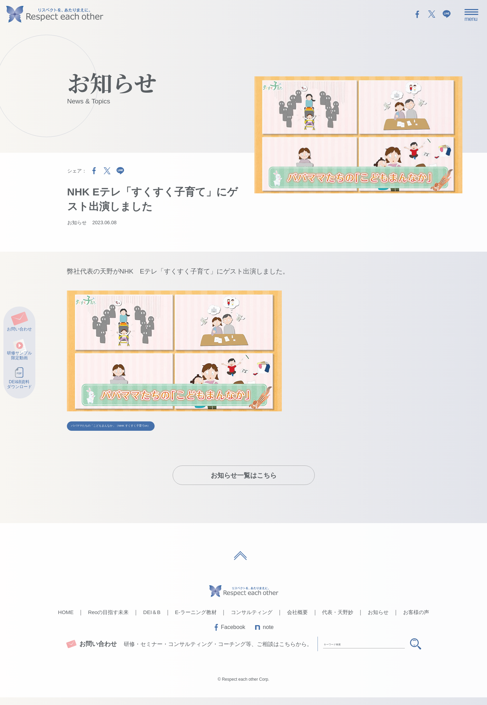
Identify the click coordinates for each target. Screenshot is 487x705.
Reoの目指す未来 (108, 620)
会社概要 (297, 620)
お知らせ (77, 222)
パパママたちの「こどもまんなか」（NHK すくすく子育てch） (169, 427)
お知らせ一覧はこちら (244, 483)
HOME (65, 620)
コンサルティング (251, 620)
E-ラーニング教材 (196, 620)
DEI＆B (151, 620)
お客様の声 (416, 620)
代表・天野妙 (337, 620)
